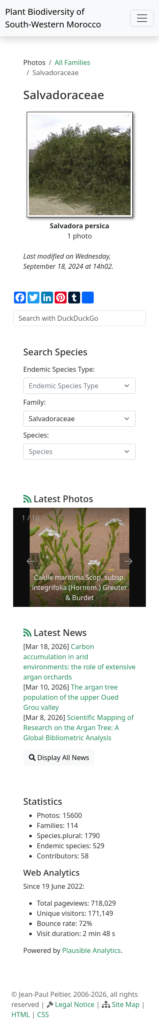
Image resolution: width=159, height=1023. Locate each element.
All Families (72, 62)
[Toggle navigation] (142, 18)
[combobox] (79, 386)
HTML (20, 1014)
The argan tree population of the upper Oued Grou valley (71, 697)
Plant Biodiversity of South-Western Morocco (53, 18)
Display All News (59, 757)
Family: (34, 402)
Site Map (125, 1004)
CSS (43, 1014)
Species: (36, 435)
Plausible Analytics (91, 950)
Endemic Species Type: (59, 369)
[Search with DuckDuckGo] (79, 318)
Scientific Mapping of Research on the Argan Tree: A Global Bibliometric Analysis (78, 727)
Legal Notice (75, 1004)
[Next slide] (128, 561)
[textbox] (74, 386)
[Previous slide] (30, 561)
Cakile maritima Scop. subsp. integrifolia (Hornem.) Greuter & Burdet (79, 587)
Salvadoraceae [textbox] (52, 418)
